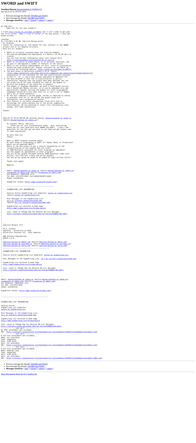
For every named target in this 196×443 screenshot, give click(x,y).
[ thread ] (33, 20)
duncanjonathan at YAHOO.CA (29, 9)
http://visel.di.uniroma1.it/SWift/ (25, 33)
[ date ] (26, 20)
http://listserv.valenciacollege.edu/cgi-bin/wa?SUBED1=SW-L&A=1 (37, 251)
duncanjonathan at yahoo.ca (58, 137)
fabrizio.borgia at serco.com (16, 290)
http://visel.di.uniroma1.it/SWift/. (55, 78)
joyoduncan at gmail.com (18, 202)
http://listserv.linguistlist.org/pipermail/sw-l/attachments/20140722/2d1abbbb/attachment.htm (52, 393)
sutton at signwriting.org (60, 227)
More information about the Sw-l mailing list (19, 441)
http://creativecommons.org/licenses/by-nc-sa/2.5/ (31, 67)
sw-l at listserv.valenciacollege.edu (24, 236)
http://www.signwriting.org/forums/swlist (26, 245)
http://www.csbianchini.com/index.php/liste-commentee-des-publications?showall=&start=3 (50, 83)
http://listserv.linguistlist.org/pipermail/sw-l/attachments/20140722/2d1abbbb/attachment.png (52, 409)
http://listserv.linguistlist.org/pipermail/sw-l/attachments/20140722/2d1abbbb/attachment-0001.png (54, 425)
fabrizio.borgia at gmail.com (16, 285)
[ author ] (50, 20)
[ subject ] (42, 20)
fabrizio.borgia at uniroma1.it (17, 287)
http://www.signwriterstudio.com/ (41, 213)
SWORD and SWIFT (39, 16)
